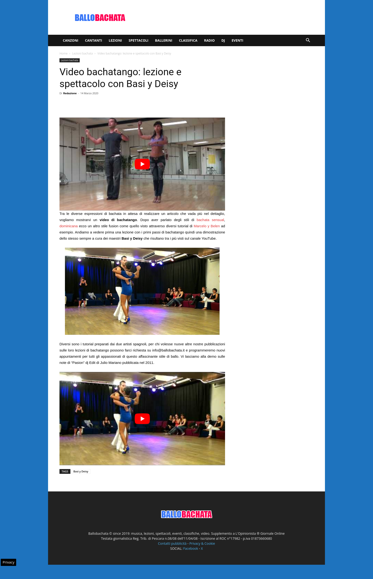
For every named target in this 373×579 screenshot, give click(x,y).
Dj (223, 40)
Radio (209, 40)
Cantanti (93, 40)
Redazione (70, 93)
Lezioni (115, 40)
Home (63, 53)
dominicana (68, 226)
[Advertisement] (227, 17)
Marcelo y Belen (207, 226)
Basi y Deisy (81, 471)
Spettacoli (138, 40)
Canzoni (70, 40)
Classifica (188, 40)
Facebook (190, 548)
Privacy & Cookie (202, 543)
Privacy (8, 562)
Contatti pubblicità (172, 543)
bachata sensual (210, 220)
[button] (308, 41)
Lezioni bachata (82, 53)
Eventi (237, 40)
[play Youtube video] (142, 164)
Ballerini (163, 40)
